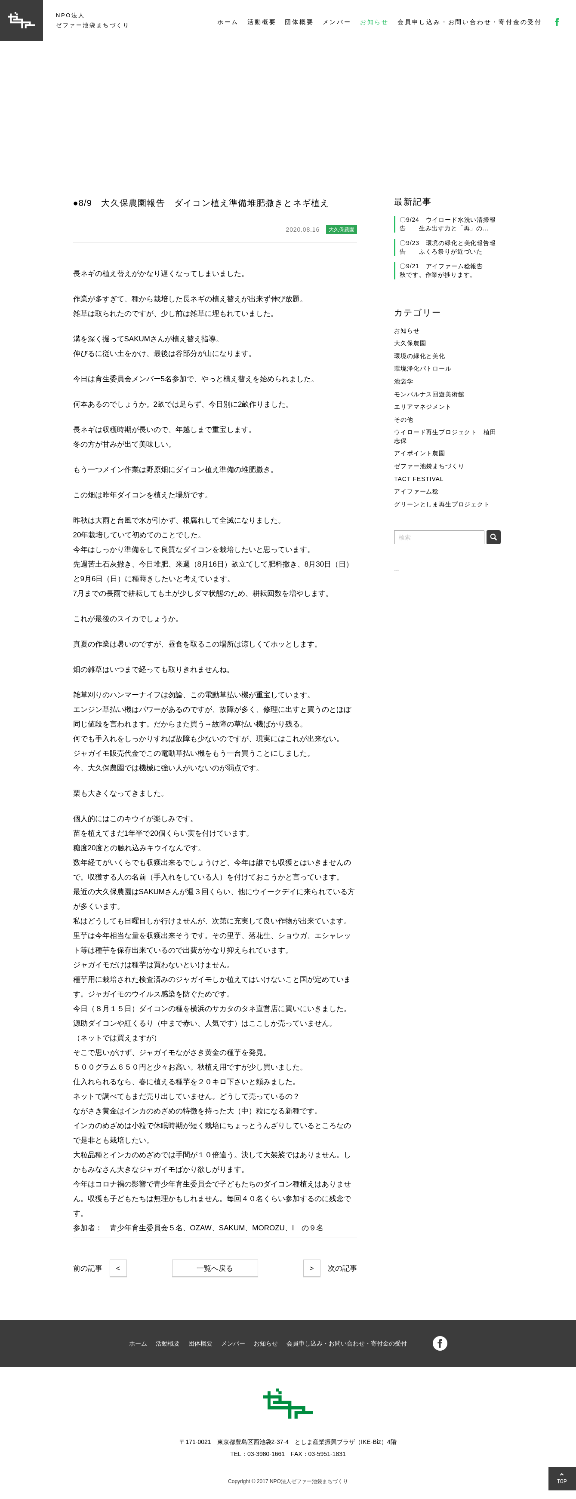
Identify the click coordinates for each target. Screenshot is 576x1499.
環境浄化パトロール (423, 368)
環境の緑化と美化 (419, 356)
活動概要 (261, 22)
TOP (562, 1481)
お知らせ (374, 22)
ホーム (228, 22)
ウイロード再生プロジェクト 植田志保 (445, 436)
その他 (403, 419)
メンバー (337, 22)
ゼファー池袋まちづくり (429, 466)
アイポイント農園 (419, 453)
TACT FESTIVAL (419, 478)
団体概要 (299, 22)
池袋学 (403, 381)
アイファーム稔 (416, 491)
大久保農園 (410, 343)
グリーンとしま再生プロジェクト (442, 504)
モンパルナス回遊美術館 (429, 394)
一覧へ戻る (215, 1268)
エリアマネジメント (423, 406)
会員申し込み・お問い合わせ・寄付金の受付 (469, 22)
